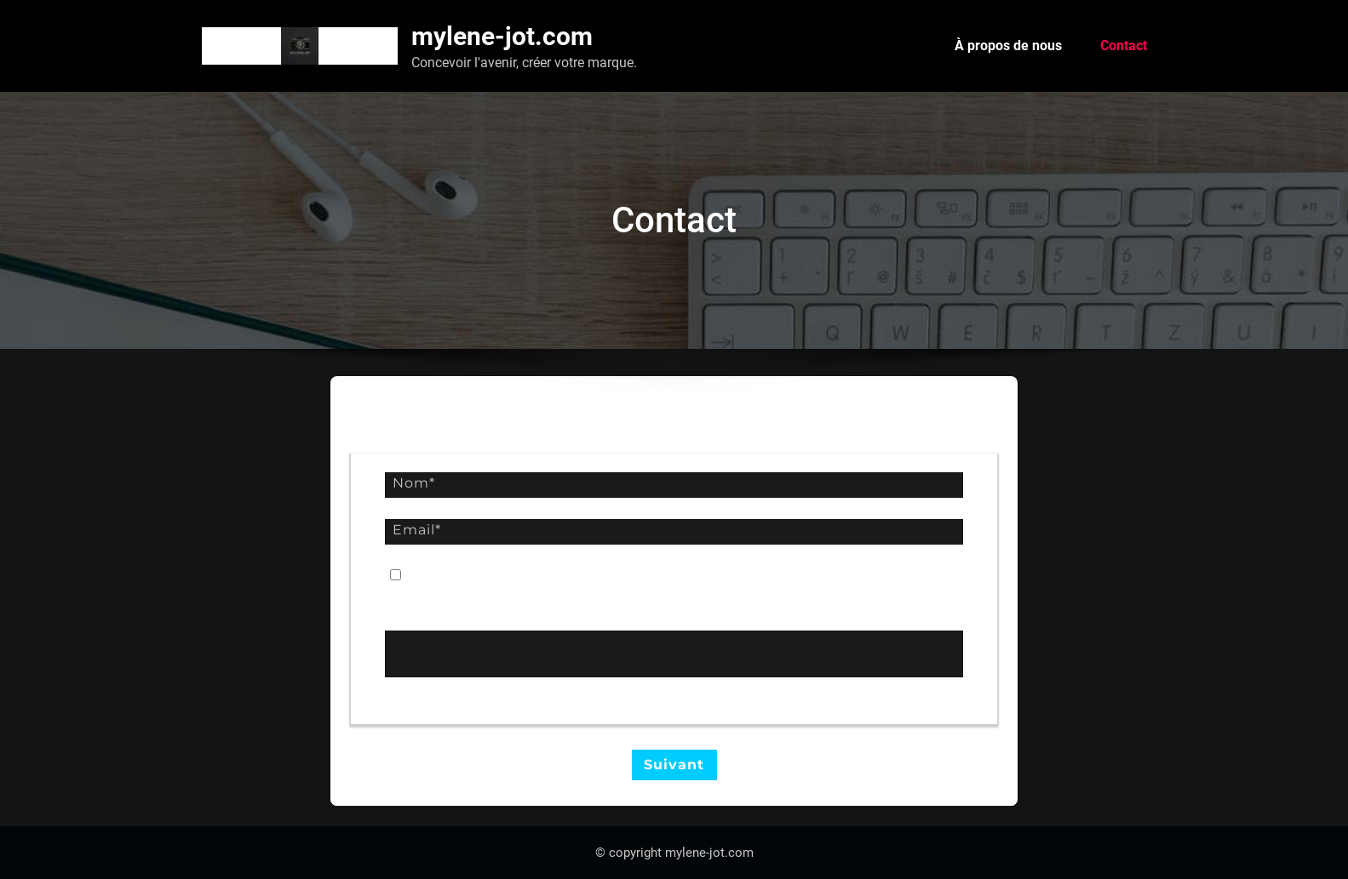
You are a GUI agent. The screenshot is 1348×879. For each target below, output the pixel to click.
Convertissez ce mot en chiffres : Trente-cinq (523, 611)
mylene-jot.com (502, 36)
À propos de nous (1008, 45)
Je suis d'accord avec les (554, 576)
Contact (1123, 45)
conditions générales (631, 576)
